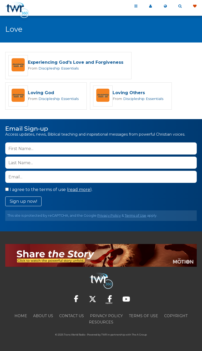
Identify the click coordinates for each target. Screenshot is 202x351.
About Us (43, 316)
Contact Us (71, 316)
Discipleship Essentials (57, 68)
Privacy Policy (109, 216)
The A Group (139, 335)
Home (20, 316)
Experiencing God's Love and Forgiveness (75, 62)
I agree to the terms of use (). (49, 190)
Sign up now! (23, 201)
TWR (104, 335)
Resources (101, 322)
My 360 (150, 6)
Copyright (176, 316)
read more (79, 190)
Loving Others (127, 93)
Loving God (41, 93)
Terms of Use (135, 216)
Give (194, 6)
